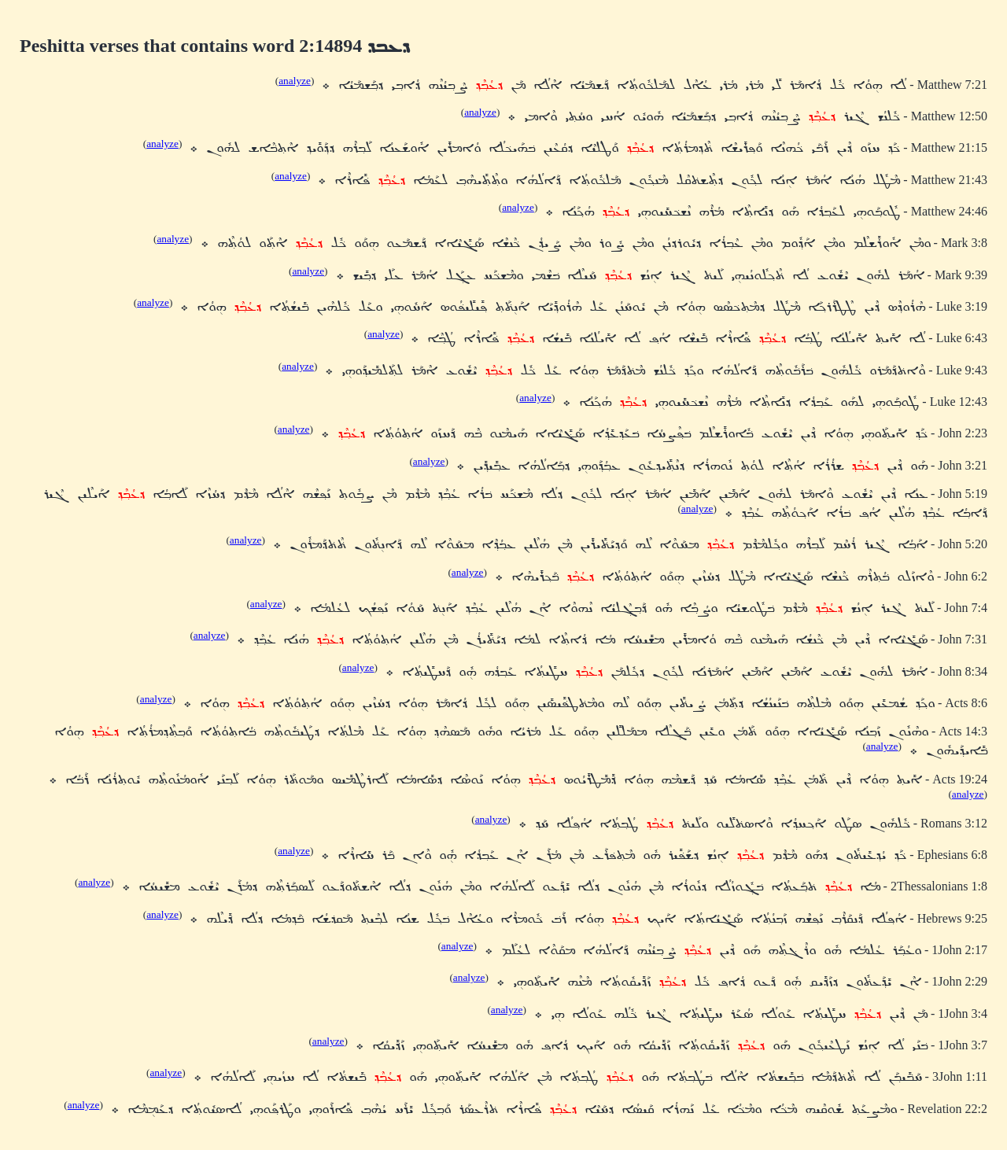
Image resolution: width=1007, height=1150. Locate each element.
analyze (294, 81)
